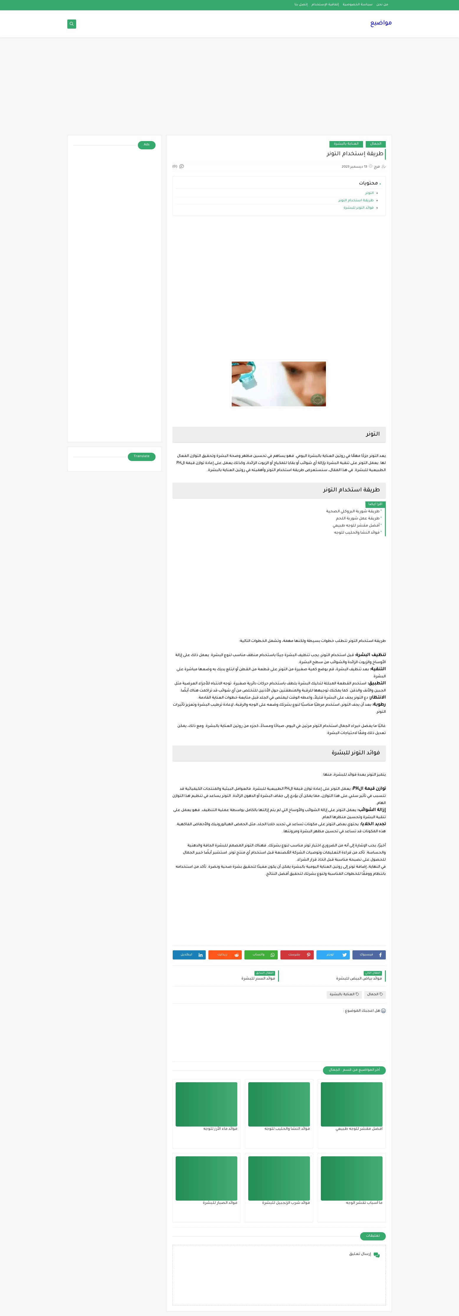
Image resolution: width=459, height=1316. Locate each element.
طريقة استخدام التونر (356, 201)
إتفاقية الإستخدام (325, 4)
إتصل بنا (301, 4)
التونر (369, 193)
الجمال (375, 144)
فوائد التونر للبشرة (358, 208)
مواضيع (381, 23)
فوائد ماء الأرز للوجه (220, 1129)
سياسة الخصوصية (358, 4)
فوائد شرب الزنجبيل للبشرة (286, 1203)
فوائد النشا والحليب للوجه (357, 533)
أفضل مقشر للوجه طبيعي (356, 526)
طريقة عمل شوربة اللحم (358, 519)
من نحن (382, 4)
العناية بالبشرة (346, 144)
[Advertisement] (229, 89)
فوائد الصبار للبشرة (220, 1203)
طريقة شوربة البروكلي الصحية (353, 512)
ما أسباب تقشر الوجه (364, 1203)
